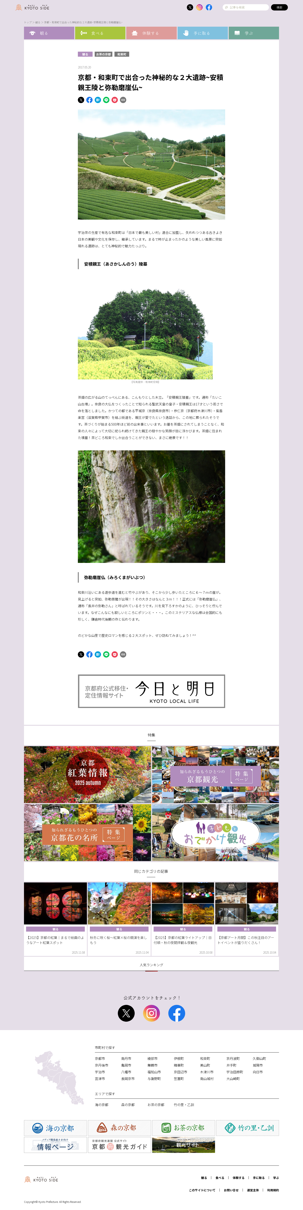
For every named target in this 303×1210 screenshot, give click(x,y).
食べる (219, 1177)
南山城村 (207, 1078)
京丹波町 (233, 1058)
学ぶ (276, 1177)
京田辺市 (180, 1071)
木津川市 (207, 1071)
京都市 (100, 1058)
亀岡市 (126, 1065)
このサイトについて (202, 1190)
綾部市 (153, 1058)
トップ (28, 22)
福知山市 (154, 1071)
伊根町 (179, 1058)
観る (37, 22)
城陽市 (258, 1065)
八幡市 (126, 1071)
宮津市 (100, 1078)
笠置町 (179, 1078)
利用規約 (273, 1190)
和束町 (121, 54)
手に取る (259, 1177)
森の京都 (128, 1104)
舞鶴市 (153, 1065)
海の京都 (101, 1104)
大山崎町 (233, 1078)
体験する (239, 1177)
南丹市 (126, 1058)
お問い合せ (231, 1190)
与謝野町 (154, 1078)
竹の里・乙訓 (184, 1104)
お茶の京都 (103, 54)
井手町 (231, 1065)
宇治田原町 (234, 1071)
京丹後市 (101, 1065)
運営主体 (253, 1190)
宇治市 (100, 1071)
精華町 (179, 1065)
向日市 (258, 1071)
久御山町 (259, 1058)
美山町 (205, 1065)
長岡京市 (128, 1078)
